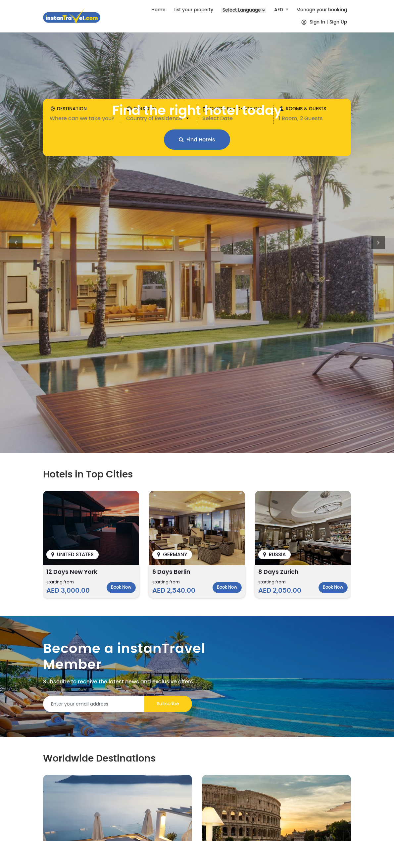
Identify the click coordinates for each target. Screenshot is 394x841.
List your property (193, 10)
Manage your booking (321, 10)
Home (158, 10)
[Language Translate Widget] (243, 10)
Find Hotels (197, 139)
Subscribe (168, 704)
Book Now (121, 587)
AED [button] (279, 10)
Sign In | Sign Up (324, 22)
